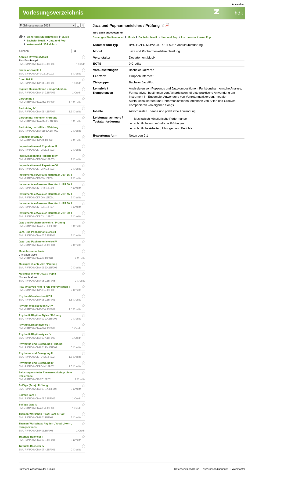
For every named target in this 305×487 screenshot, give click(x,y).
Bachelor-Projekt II (30, 70)
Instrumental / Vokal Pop (196, 37)
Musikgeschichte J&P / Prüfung (38, 264)
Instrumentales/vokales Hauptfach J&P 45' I (45, 194)
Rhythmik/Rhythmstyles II (35, 324)
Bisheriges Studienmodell (42, 36)
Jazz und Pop (57, 40)
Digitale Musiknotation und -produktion (43, 89)
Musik (65, 36)
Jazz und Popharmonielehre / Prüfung (42, 222)
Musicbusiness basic (32, 251)
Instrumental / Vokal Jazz (41, 44)
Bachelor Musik (35, 40)
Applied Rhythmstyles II (34, 57)
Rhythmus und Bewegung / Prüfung (41, 343)
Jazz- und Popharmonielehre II (38, 231)
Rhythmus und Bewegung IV (36, 362)
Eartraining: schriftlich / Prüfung (39, 127)
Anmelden (238, 4)
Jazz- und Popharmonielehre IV (38, 241)
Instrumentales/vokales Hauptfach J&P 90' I (45, 213)
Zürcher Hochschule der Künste (37, 469)
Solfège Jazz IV (28, 404)
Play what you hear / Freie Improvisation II (45, 286)
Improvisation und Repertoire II (38, 146)
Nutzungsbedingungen (215, 469)
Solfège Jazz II (28, 395)
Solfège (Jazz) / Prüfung (34, 385)
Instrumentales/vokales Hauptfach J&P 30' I (45, 184)
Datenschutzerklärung (186, 469)
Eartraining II (27, 98)
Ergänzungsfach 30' (31, 136)
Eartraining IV (27, 108)
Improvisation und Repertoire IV (38, 155)
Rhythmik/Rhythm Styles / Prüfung (40, 315)
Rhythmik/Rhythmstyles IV (35, 334)
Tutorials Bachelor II (31, 436)
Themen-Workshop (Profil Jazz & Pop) (43, 414)
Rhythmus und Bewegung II (36, 353)
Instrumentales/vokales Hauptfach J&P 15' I (45, 174)
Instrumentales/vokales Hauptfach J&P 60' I (45, 203)
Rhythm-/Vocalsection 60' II (36, 296)
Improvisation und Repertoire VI (38, 165)
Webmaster (238, 469)
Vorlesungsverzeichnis (53, 12)
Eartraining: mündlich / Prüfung (38, 117)
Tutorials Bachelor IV (32, 446)
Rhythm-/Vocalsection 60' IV (36, 305)
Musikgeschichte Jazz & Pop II (38, 273)
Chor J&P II (26, 79)
